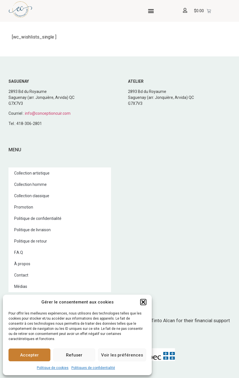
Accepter (29, 355)
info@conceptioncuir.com (48, 113)
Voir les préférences (122, 355)
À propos (22, 264)
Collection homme (30, 184)
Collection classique (31, 196)
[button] (143, 302)
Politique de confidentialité (37, 218)
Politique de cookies (53, 368)
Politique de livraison (32, 230)
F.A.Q (18, 252)
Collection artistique (32, 173)
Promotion (23, 207)
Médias (20, 286)
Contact (21, 275)
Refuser (74, 355)
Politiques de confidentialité (93, 368)
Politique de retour (30, 241)
